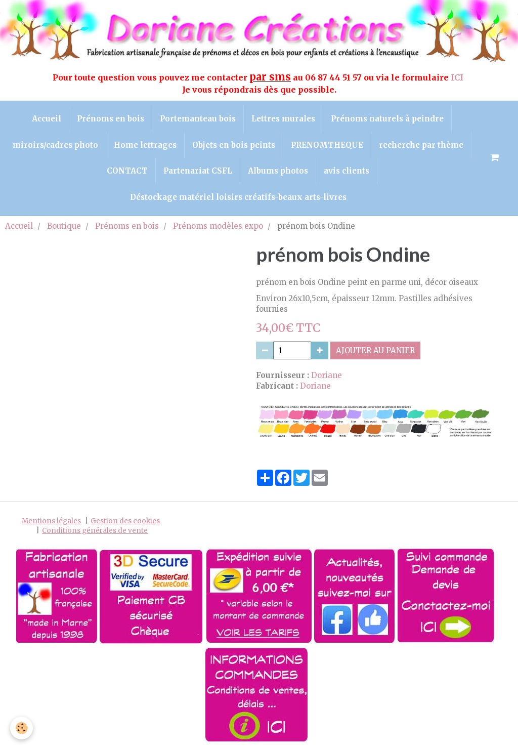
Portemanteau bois (198, 118)
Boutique (64, 226)
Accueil (46, 118)
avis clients (346, 171)
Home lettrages (145, 145)
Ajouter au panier (375, 350)
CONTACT (127, 171)
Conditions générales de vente (95, 530)
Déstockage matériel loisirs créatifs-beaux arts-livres (238, 197)
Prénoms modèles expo (218, 226)
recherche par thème (421, 145)
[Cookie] (21, 728)
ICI (458, 77)
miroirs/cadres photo (55, 145)
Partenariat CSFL (197, 171)
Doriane (326, 375)
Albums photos (278, 171)
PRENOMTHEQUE (327, 145)
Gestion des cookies (125, 521)
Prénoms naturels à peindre (387, 118)
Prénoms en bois (110, 118)
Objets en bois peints (233, 145)
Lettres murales (283, 118)
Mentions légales (51, 521)
